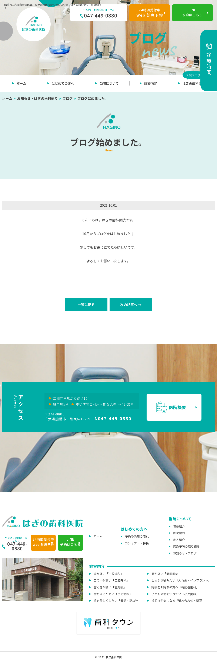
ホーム (7, 98)
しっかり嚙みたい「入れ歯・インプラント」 (181, 580)
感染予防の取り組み (186, 546)
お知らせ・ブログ (185, 553)
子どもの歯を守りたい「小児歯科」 (175, 594)
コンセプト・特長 (137, 543)
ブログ (68, 98)
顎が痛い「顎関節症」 (166, 574)
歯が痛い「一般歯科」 (108, 574)
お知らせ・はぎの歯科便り (37, 98)
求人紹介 (179, 540)
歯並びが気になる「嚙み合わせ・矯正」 (178, 600)
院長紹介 (179, 526)
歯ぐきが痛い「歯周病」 (110, 587)
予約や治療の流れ (137, 536)
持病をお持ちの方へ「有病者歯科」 (175, 587)
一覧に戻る (86, 304)
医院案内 (179, 533)
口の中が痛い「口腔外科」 (111, 580)
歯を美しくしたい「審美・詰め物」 (117, 600)
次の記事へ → (130, 304)
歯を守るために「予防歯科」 (113, 594)
